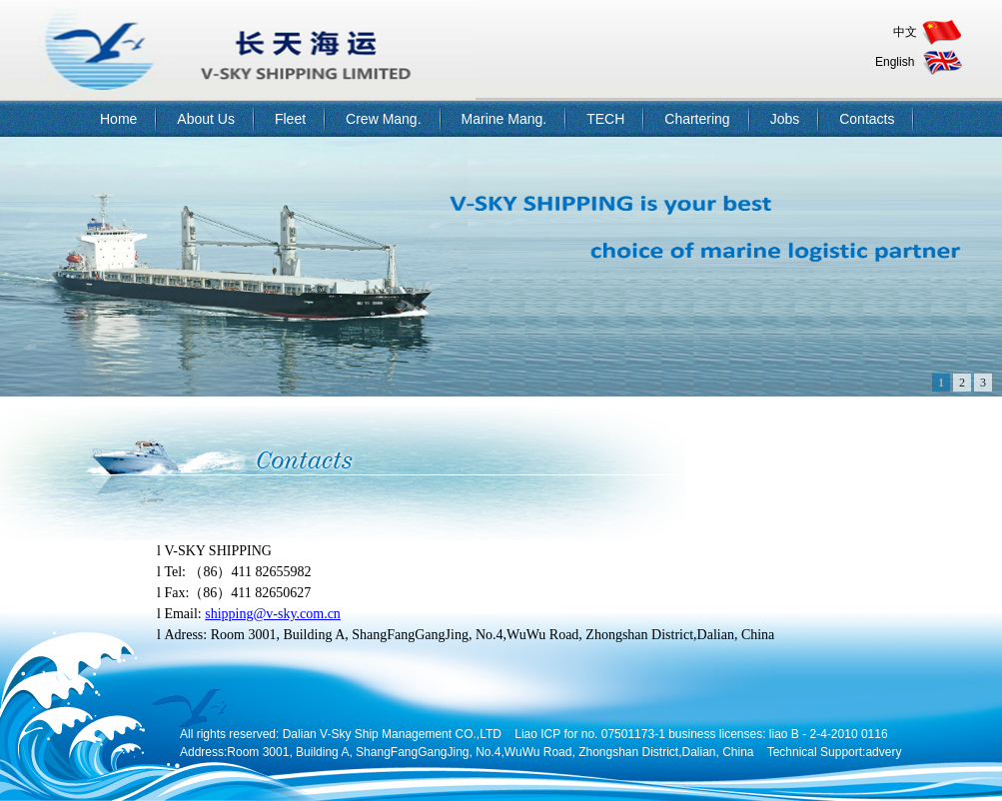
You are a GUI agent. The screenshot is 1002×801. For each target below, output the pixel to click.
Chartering (696, 119)
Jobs (785, 119)
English (894, 62)
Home (118, 119)
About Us (206, 119)
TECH (605, 119)
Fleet (290, 119)
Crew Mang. (383, 119)
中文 (905, 32)
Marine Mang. (504, 119)
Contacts (866, 119)
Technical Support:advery (834, 752)
